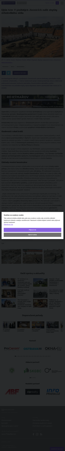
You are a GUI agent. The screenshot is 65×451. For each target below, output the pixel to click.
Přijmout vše (32, 230)
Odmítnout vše (8, 224)
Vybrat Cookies (32, 235)
